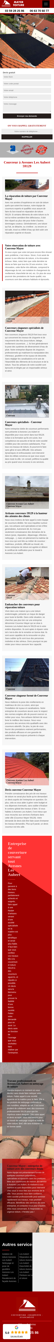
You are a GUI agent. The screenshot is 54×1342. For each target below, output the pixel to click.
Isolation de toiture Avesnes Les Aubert (9, 1257)
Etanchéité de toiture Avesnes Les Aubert (26, 1269)
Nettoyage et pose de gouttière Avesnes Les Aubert (8, 1269)
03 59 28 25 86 (14, 10)
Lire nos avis (17, 1336)
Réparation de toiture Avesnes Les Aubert (26, 1260)
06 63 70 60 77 (39, 10)
